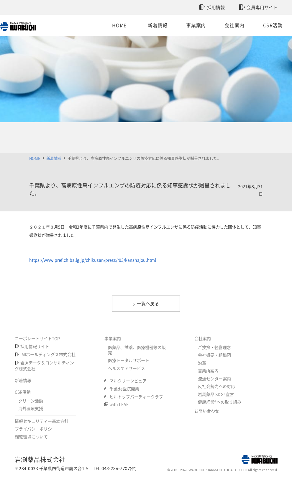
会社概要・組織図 (214, 355)
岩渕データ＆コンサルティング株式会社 (44, 365)
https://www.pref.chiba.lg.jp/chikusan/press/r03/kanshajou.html (92, 260)
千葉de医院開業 (124, 388)
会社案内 (226, 25)
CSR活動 (260, 25)
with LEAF (119, 404)
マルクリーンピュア (128, 381)
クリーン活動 (30, 401)
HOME (124, 25)
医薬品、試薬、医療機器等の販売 (137, 349)
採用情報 (216, 7)
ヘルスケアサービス (126, 368)
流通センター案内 (214, 378)
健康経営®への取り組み (219, 402)
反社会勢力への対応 (216, 386)
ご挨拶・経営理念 (214, 347)
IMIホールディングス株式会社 (48, 354)
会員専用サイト (262, 7)
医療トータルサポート (128, 360)
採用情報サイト (34, 346)
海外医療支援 (30, 408)
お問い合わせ (206, 411)
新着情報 (158, 25)
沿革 (202, 363)
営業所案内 (208, 370)
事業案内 (192, 25)
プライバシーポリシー (35, 429)
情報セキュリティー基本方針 (41, 421)
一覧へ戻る (148, 303)
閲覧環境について (31, 437)
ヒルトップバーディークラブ (136, 396)
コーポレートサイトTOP (37, 338)
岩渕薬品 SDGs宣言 (216, 394)
